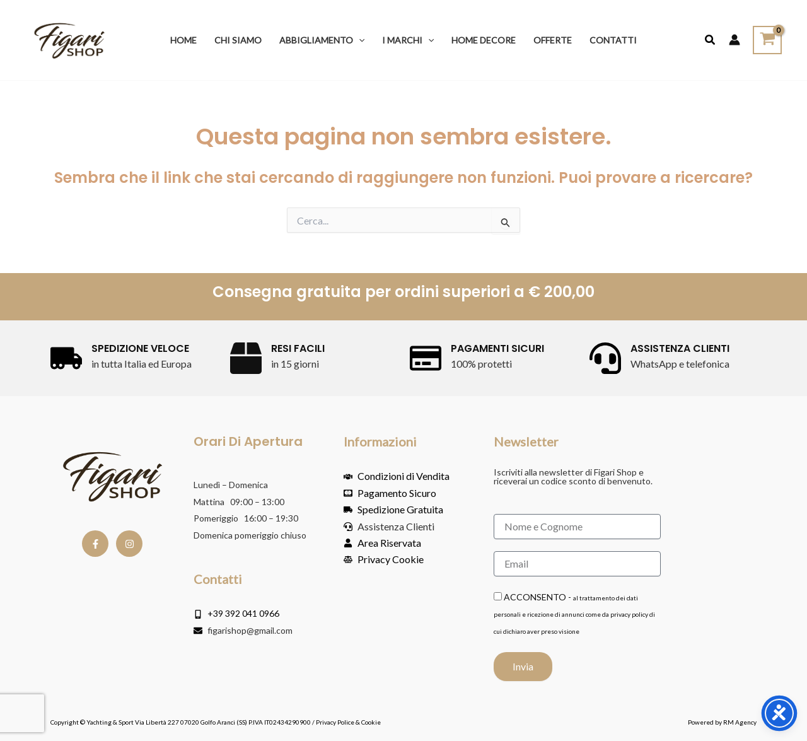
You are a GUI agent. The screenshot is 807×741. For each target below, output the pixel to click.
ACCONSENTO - (574, 613)
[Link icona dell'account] (734, 39)
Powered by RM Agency (722, 722)
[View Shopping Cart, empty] (767, 40)
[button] (358, 40)
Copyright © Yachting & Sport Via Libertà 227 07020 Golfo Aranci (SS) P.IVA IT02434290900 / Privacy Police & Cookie (215, 722)
